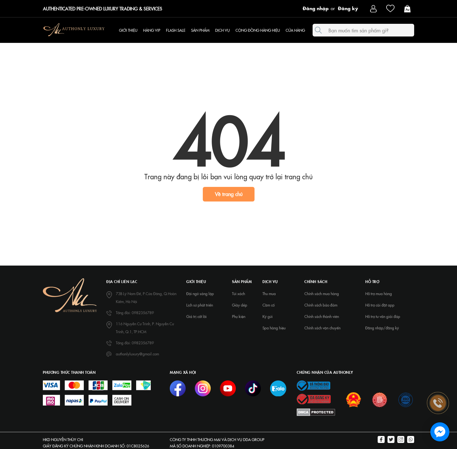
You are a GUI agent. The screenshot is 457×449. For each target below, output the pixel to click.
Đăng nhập (316, 7)
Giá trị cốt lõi (196, 316)
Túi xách (238, 293)
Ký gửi (267, 316)
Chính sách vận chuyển (322, 328)
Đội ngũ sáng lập (200, 293)
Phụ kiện (238, 316)
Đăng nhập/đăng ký (382, 328)
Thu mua (269, 293)
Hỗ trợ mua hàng (378, 293)
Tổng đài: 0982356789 (135, 312)
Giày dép (239, 305)
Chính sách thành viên (321, 316)
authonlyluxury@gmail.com (137, 354)
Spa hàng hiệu (274, 328)
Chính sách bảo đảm (320, 305)
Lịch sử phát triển (199, 305)
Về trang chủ (228, 194)
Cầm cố (268, 305)
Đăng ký (348, 7)
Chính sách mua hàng (321, 293)
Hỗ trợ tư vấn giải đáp (382, 316)
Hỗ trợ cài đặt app (379, 305)
